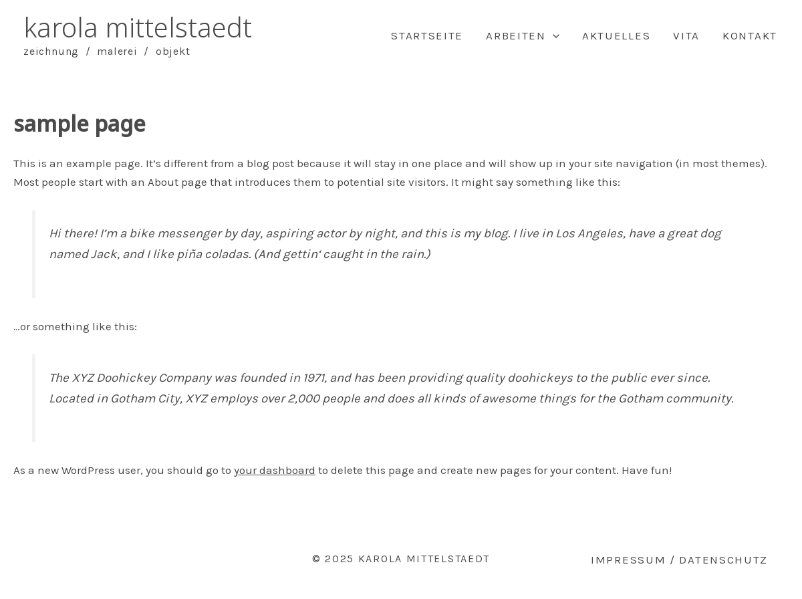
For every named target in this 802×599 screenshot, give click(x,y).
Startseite (427, 35)
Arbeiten (522, 35)
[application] (552, 35)
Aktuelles (616, 35)
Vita (686, 35)
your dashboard (274, 470)
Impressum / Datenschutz (679, 559)
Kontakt (749, 35)
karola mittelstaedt (137, 27)
